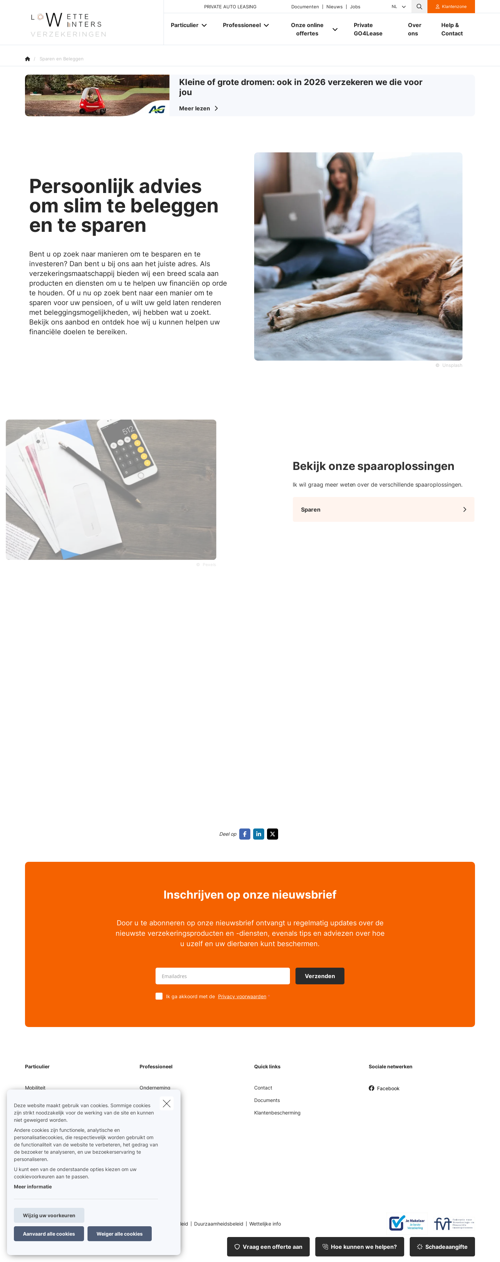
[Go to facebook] (246, 834)
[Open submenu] (204, 25)
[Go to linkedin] (260, 834)
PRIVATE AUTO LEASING (230, 7)
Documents (267, 1100)
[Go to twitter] (274, 834)
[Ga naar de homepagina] (94, 22)
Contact (263, 1088)
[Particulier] (182, 25)
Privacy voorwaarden (242, 996)
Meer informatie (33, 1186)
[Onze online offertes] (304, 29)
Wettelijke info (265, 1223)
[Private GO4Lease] (374, 29)
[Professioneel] (239, 25)
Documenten (305, 7)
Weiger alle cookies (120, 1234)
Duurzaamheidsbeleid (218, 1223)
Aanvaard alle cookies (49, 1234)
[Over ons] (417, 29)
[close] (167, 1103)
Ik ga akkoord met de (219, 996)
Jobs (355, 7)
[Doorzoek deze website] (419, 6)
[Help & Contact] (454, 29)
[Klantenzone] (451, 6)
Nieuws (334, 7)
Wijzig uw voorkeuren (49, 1215)
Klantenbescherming (277, 1113)
